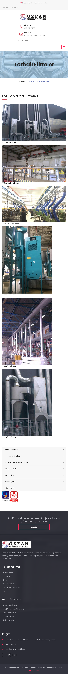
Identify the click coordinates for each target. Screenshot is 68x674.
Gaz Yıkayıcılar (34, 481)
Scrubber (6, 591)
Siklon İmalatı (8, 572)
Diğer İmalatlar (34, 488)
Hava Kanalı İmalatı (34, 456)
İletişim (34, 527)
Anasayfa (22, 81)
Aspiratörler (7, 576)
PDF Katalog (15, 7)
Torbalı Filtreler (34, 475)
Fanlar (5, 580)
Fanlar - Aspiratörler (34, 450)
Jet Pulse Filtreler (34, 469)
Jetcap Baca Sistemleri (11, 587)
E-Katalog (5, 7)
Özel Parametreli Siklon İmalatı (34, 462)
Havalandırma (34, 670)
